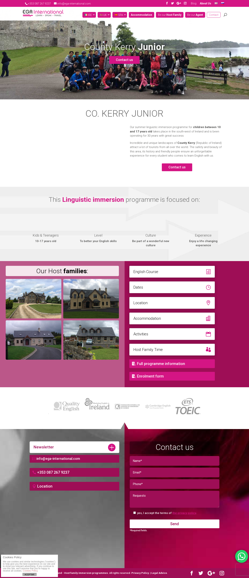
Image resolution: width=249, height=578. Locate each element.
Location (44, 486)
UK (103, 15)
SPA (119, 15)
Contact (213, 15)
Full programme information (161, 363)
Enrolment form (150, 376)
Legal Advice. (159, 573)
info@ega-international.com (58, 459)
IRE (88, 15)
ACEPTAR (29, 574)
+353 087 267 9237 (53, 472)
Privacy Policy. (140, 573)
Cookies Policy (30, 570)
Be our (169, 15)
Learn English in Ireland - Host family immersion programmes (70, 573)
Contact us (124, 60)
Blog (193, 3)
